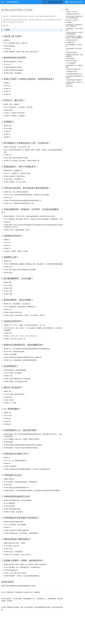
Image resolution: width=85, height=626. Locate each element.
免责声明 (5, 16)
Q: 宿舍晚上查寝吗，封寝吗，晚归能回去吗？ (74, 83)
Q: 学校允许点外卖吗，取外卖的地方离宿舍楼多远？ (74, 33)
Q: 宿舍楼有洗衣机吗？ (72, 40)
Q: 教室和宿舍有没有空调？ (73, 14)
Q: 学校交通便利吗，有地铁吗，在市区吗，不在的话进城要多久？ (75, 37)
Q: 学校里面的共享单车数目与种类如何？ (74, 76)
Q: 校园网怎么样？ (70, 42)
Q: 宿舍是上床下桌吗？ (72, 11)
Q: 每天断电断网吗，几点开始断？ (73, 45)
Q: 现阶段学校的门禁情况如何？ (74, 80)
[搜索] (53, 2)
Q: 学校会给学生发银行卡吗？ (73, 69)
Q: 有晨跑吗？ (69, 22)
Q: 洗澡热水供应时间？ (72, 52)
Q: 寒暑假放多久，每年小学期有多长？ (74, 29)
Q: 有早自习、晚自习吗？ (72, 20)
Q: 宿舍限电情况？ (70, 58)
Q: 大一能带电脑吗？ (71, 63)
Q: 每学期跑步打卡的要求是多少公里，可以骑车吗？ (74, 25)
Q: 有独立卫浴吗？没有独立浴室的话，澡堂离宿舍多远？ (74, 17)
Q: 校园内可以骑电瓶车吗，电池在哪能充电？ (74, 55)
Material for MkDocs (12, 624)
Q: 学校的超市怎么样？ (72, 71)
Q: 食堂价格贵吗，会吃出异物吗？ (73, 49)
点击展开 (7, 29)
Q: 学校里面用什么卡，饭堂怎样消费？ (74, 66)
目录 (67, 9)
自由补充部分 (69, 86)
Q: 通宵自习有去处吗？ (72, 60)
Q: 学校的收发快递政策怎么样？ (74, 73)
